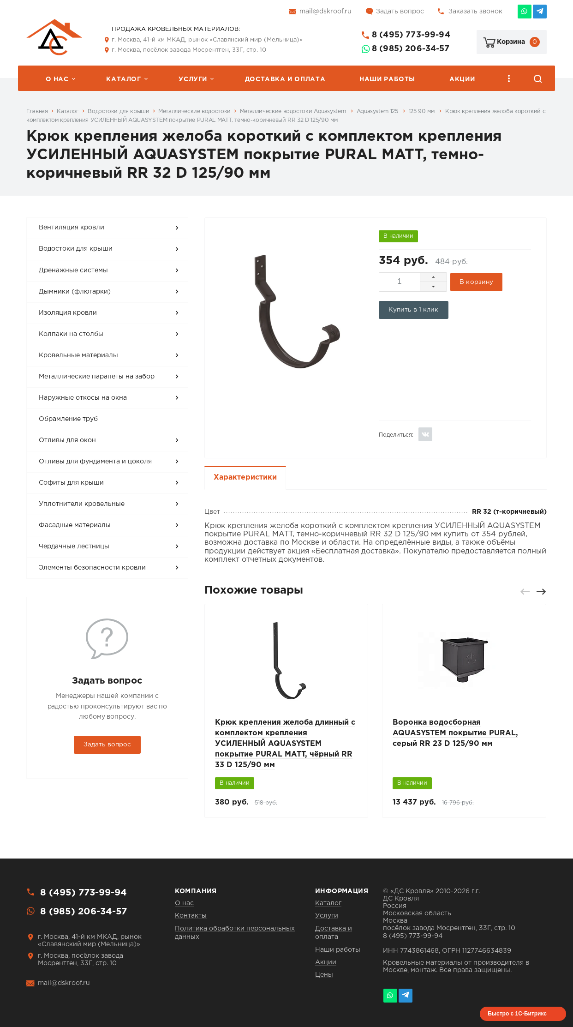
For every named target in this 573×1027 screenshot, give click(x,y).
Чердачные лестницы (74, 546)
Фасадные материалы (75, 525)
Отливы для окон (67, 440)
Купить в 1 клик (413, 308)
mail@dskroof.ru (325, 11)
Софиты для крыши (71, 483)
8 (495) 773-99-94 (411, 35)
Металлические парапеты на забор (97, 376)
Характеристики (245, 474)
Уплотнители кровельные (82, 504)
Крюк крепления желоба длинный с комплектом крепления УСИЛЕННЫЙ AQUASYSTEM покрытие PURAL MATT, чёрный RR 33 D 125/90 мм (285, 742)
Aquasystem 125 (378, 111)
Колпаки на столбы (71, 334)
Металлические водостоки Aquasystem (293, 111)
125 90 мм (422, 111)
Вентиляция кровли (71, 227)
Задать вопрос (400, 11)
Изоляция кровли (68, 313)
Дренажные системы (73, 270)
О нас (57, 79)
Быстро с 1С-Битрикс (517, 1013)
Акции (462, 79)
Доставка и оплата (285, 79)
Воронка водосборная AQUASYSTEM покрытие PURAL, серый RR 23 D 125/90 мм (455, 730)
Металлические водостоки (194, 111)
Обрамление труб (68, 419)
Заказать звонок (475, 11)
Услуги (193, 79)
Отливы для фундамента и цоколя (95, 461)
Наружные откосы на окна (83, 398)
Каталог (123, 79)
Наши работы (387, 79)
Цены (324, 974)
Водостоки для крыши (118, 111)
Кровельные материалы (78, 355)
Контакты (191, 915)
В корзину (477, 280)
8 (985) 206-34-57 (410, 49)
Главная (37, 111)
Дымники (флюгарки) (75, 291)
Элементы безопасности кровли (92, 568)
